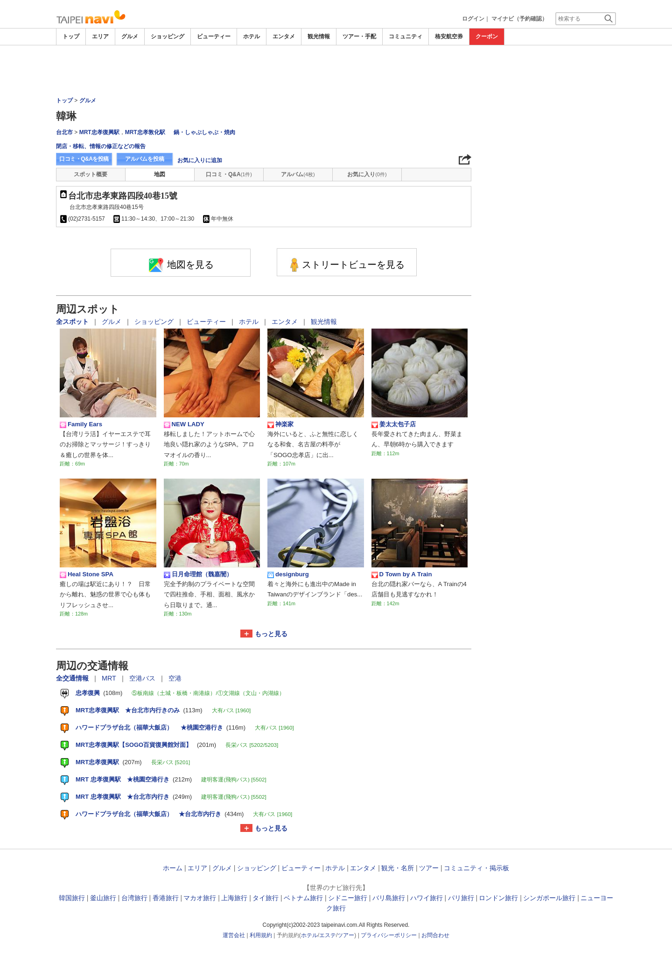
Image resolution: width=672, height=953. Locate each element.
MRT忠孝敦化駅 (145, 132)
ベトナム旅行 (303, 898)
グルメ (129, 36)
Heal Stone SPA (86, 574)
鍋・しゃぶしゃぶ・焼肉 (204, 132)
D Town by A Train (401, 574)
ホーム (172, 868)
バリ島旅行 (388, 898)
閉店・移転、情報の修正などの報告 (101, 146)
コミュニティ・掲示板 (476, 868)
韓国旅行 (72, 898)
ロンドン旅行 (498, 898)
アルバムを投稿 (144, 159)
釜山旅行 (103, 898)
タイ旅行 (265, 898)
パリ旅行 (461, 898)
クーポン (487, 36)
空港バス (143, 678)
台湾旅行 (134, 898)
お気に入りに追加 (199, 160)
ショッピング (167, 36)
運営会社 (234, 935)
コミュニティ (405, 36)
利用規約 (261, 935)
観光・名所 (397, 868)
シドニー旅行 (347, 898)
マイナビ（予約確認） (519, 18)
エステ (327, 935)
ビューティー (214, 36)
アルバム (298, 174)
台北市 (64, 132)
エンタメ (284, 36)
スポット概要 (90, 174)
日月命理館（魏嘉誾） (198, 574)
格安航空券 (449, 36)
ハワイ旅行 (426, 898)
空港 (175, 678)
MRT (110, 678)
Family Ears (81, 424)
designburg (288, 574)
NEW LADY (184, 424)
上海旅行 (234, 898)
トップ (71, 36)
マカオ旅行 (199, 898)
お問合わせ (435, 935)
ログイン (473, 18)
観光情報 (319, 36)
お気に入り (366, 174)
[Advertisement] (336, 71)
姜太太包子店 (393, 424)
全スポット (73, 321)
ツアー (429, 868)
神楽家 (280, 424)
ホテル (251, 36)
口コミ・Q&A (229, 174)
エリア (100, 36)
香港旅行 (166, 898)
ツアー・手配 (359, 36)
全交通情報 (73, 678)
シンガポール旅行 (549, 898)
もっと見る (271, 634)
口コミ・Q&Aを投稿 (84, 159)
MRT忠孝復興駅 (99, 132)
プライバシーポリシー (389, 935)
